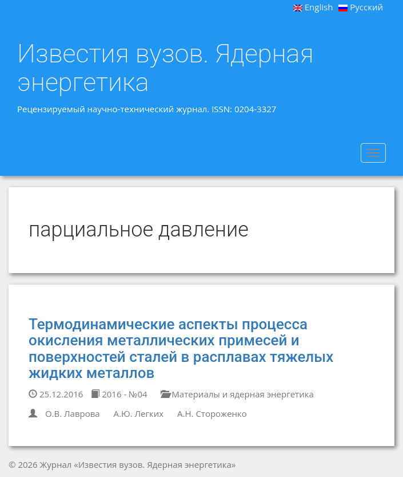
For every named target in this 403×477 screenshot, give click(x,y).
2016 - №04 (119, 394)
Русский (360, 7)
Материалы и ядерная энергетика (237, 394)
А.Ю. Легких (139, 413)
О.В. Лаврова (72, 413)
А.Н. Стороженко (212, 413)
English (313, 7)
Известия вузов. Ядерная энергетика (165, 68)
